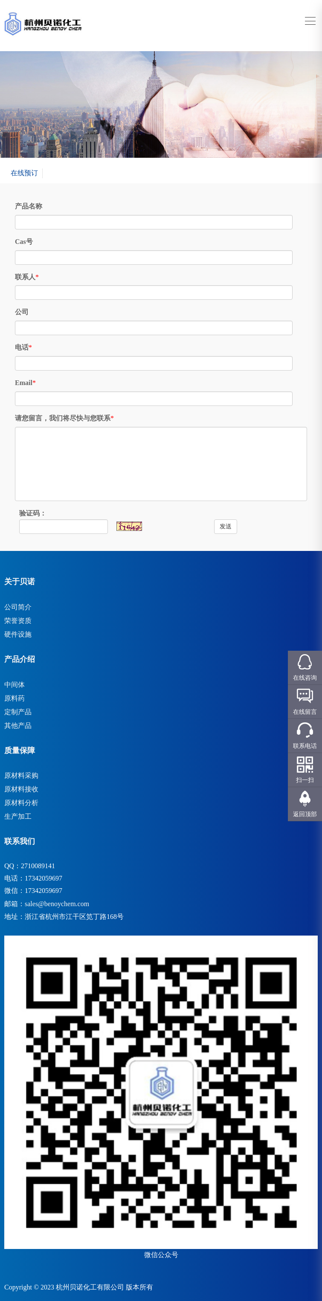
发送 (226, 526)
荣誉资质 (18, 620)
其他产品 (18, 725)
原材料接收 (21, 789)
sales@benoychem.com (57, 903)
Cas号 (24, 241)
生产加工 (18, 816)
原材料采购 (21, 775)
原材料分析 (21, 802)
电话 (22, 347)
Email (23, 382)
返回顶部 (305, 814)
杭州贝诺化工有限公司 (90, 1287)
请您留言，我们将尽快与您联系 (62, 418)
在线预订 (24, 173)
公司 (22, 312)
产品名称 (28, 206)
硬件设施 (18, 634)
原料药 (14, 698)
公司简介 (18, 607)
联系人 (25, 277)
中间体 (14, 684)
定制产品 (18, 712)
